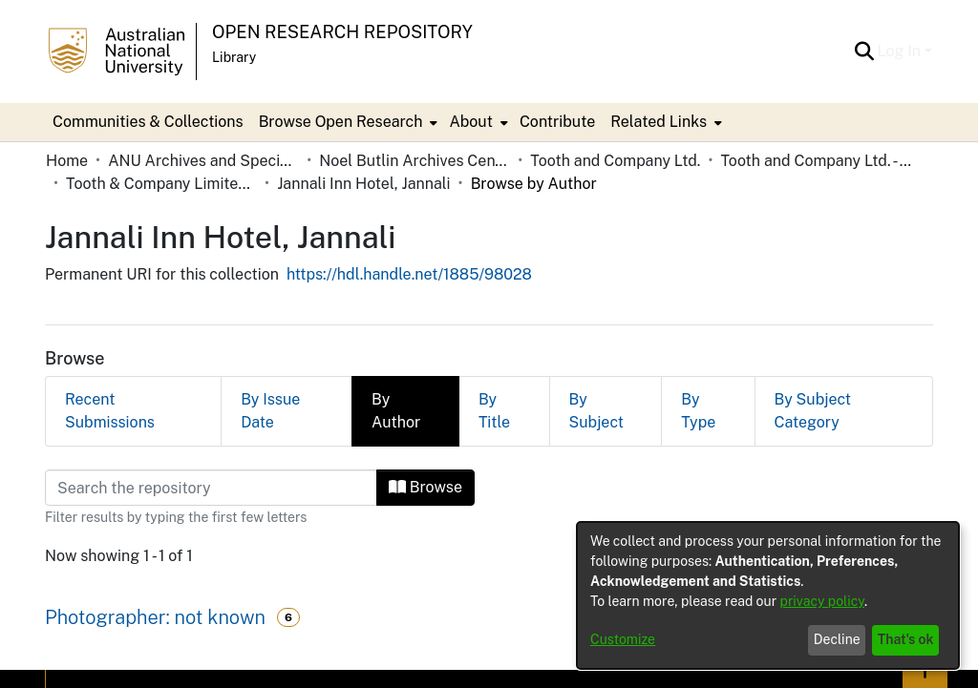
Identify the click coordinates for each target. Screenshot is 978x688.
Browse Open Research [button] (341, 122)
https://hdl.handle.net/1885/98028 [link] (409, 274)
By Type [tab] (698, 410)
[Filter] (211, 487)
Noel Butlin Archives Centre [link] (414, 161)
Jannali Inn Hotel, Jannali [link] (363, 184)
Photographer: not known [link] (155, 617)
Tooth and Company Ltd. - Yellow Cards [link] (815, 161)
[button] (865, 51)
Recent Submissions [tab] (110, 410)
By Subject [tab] (596, 410)
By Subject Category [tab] (813, 410)
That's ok (906, 639)
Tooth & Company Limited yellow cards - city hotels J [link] (161, 184)
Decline (837, 639)
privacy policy (822, 601)
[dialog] (768, 595)
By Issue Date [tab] (270, 410)
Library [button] (234, 57)
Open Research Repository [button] (342, 32)
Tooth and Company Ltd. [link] (615, 161)
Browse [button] (425, 487)
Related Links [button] (658, 122)
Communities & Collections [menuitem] (148, 122)
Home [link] (67, 161)
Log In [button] (901, 51)
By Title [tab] (494, 410)
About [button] (470, 122)
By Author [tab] (396, 410)
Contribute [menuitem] (557, 122)
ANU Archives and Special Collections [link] (203, 161)
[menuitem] (346, 122)
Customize (622, 639)
